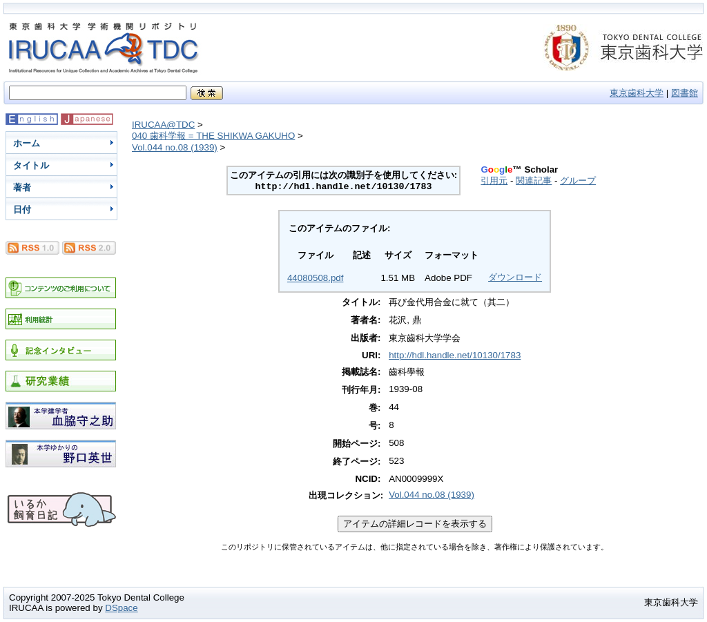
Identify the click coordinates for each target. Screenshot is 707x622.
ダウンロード (515, 277)
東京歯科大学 (637, 93)
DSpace (121, 608)
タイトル (31, 165)
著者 (22, 187)
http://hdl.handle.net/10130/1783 (455, 355)
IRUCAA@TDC (163, 124)
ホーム (26, 143)
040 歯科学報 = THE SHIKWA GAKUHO (213, 135)
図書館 (684, 93)
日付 (22, 209)
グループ (578, 180)
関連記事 (534, 180)
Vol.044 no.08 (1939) (174, 147)
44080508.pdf (315, 278)
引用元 (494, 180)
